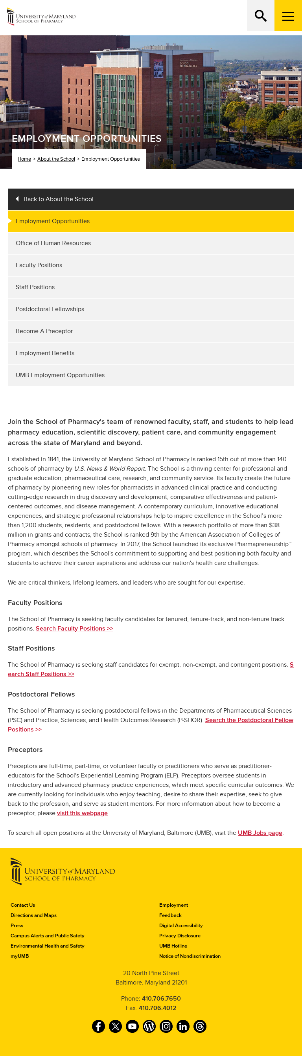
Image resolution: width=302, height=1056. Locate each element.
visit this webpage (82, 813)
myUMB (20, 956)
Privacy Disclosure (180, 936)
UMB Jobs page (260, 833)
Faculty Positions (39, 265)
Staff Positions (35, 287)
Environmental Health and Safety (48, 946)
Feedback (170, 915)
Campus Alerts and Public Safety (48, 936)
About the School (56, 159)
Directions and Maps (34, 915)
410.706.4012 (158, 1008)
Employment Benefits (45, 353)
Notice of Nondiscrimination (190, 956)
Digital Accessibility (181, 925)
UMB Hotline (173, 946)
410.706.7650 (161, 999)
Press (17, 925)
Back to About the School (59, 199)
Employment (173, 905)
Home (24, 159)
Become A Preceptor (44, 331)
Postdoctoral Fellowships (50, 309)
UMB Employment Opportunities (60, 375)
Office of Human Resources (53, 243)
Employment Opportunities (53, 221)
